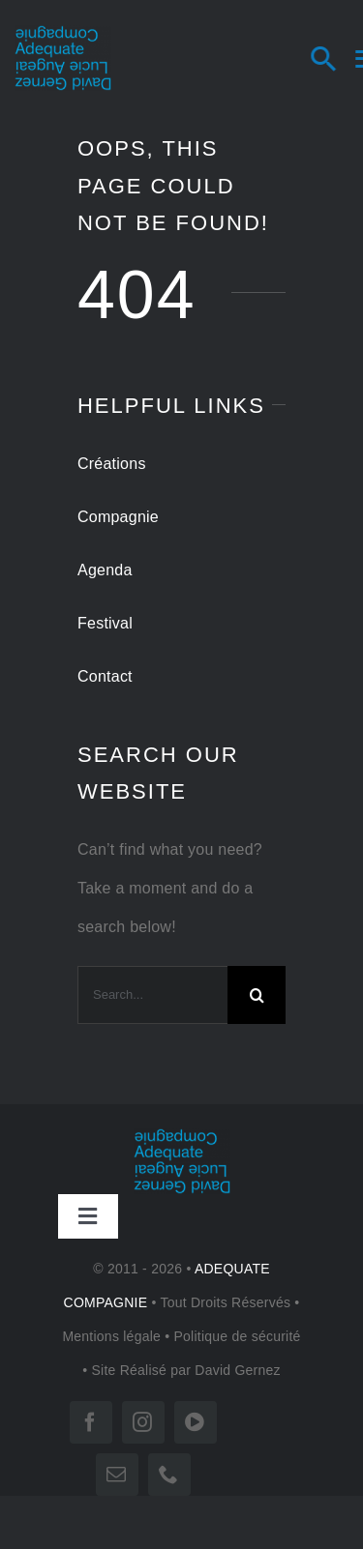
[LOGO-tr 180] (63, 32)
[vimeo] (195, 1422)
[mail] (117, 1474)
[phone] (169, 1474)
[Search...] (152, 995)
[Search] (341, 58)
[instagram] (143, 1422)
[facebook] (91, 1422)
